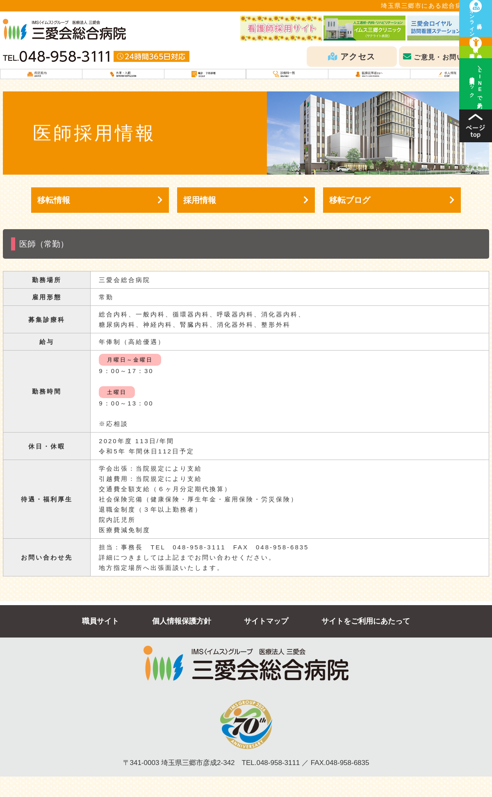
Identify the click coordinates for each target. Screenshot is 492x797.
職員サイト (100, 642)
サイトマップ (266, 642)
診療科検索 (475, 73)
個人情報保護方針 (181, 642)
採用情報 (199, 220)
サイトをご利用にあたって (365, 642)
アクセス (358, 56)
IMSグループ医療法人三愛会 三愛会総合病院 (64, 29)
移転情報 (53, 220)
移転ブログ (349, 220)
